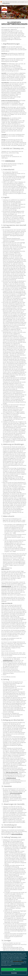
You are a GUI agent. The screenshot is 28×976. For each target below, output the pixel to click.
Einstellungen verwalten (18, 961)
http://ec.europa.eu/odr (12, 772)
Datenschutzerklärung (16, 834)
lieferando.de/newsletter (16, 793)
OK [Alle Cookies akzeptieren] (14, 969)
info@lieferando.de (10, 161)
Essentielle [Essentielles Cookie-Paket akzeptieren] (14, 973)
